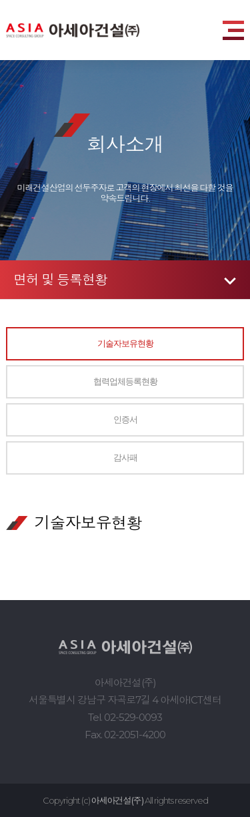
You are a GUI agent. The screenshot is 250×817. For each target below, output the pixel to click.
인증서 (125, 420)
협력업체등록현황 (125, 381)
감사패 (125, 458)
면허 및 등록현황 (60, 280)
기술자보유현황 (125, 343)
